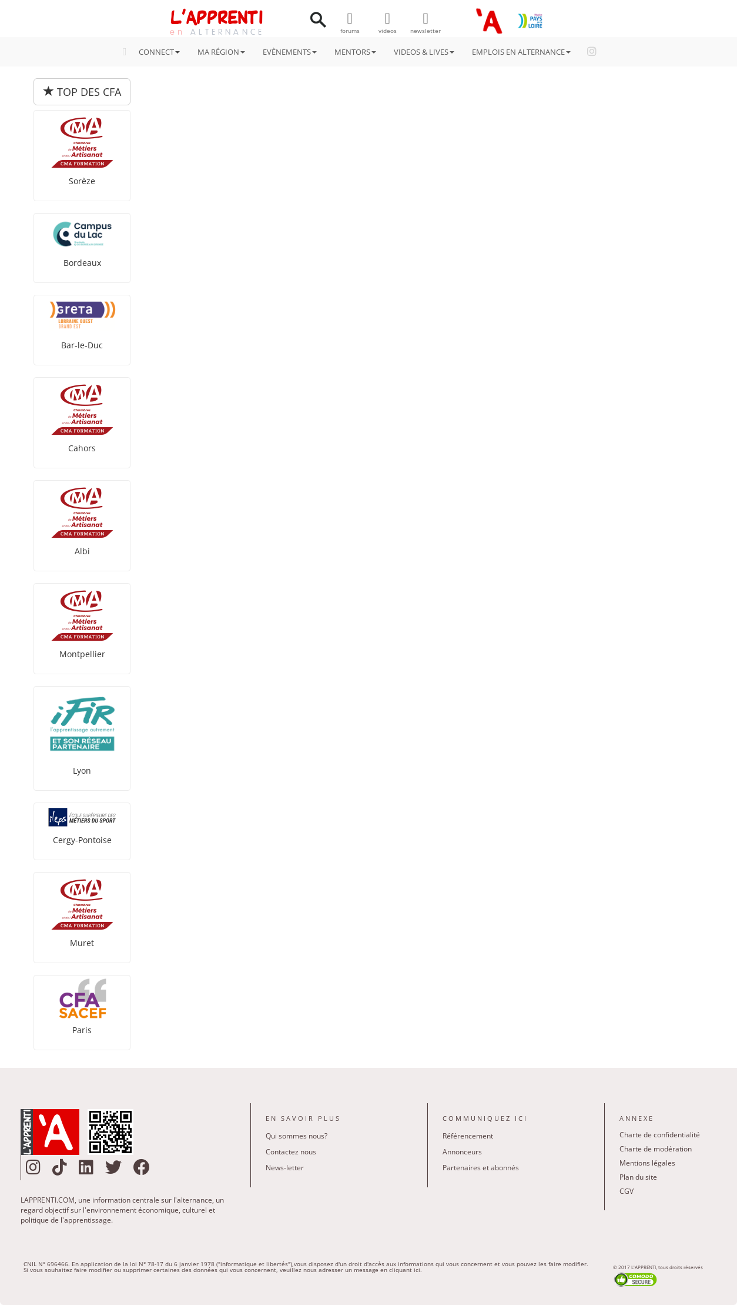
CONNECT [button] (155, 51)
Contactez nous (291, 1152)
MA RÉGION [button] (221, 51)
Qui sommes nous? (296, 1136)
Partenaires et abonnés (481, 1168)
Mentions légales (647, 1163)
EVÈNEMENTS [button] (290, 51)
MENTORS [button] (355, 51)
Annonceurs (462, 1152)
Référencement (468, 1136)
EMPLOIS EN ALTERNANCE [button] (521, 51)
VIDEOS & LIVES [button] (424, 51)
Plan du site (638, 1177)
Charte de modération (655, 1149)
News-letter (285, 1168)
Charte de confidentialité (659, 1135)
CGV (626, 1191)
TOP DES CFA (82, 92)
